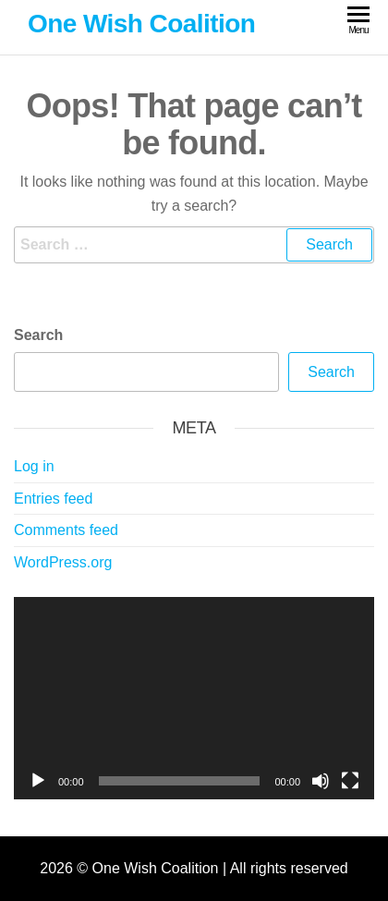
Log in (34, 466)
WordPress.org (63, 562)
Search (38, 335)
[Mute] (320, 781)
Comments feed (66, 530)
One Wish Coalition (141, 23)
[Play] (38, 781)
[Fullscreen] (350, 781)
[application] (194, 698)
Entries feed (53, 498)
